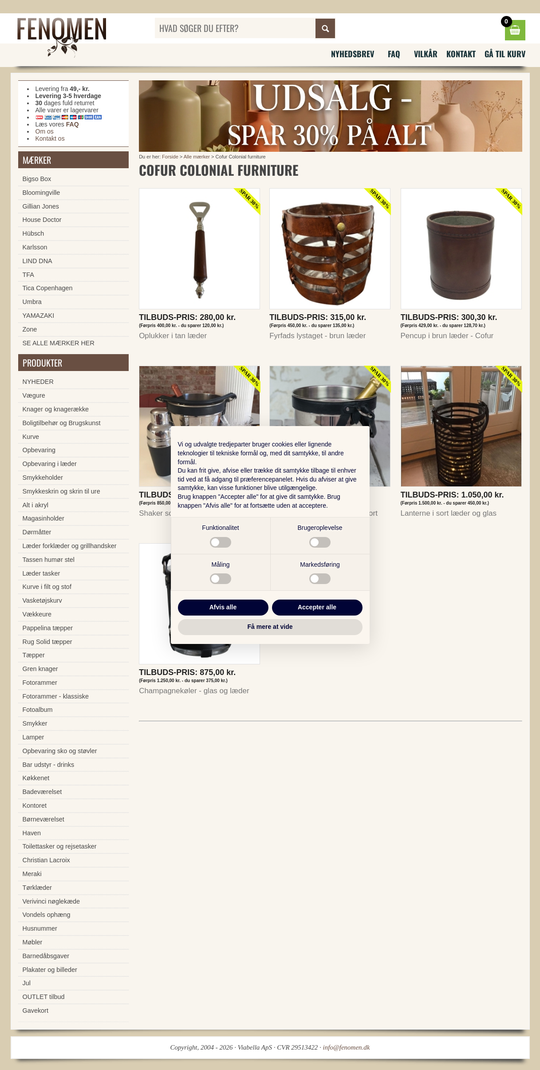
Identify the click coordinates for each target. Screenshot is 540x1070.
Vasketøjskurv (42, 600)
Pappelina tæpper (48, 628)
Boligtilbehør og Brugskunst (62, 422)
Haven (32, 833)
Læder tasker (41, 573)
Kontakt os (50, 138)
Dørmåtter (37, 532)
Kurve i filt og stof (47, 586)
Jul (27, 983)
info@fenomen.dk (346, 1047)
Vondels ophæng (47, 914)
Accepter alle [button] (317, 607)
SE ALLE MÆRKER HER (59, 343)
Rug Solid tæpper (47, 641)
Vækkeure (37, 614)
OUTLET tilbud (44, 996)
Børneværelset (43, 819)
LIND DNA (37, 261)
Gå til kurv (505, 53)
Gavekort (35, 1010)
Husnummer (40, 928)
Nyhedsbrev (352, 53)
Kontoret (35, 805)
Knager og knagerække (56, 409)
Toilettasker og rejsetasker (60, 846)
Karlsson (35, 247)
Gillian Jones (41, 206)
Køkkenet (36, 778)
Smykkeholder (43, 477)
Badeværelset (42, 791)
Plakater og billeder (50, 969)
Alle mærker (197, 156)
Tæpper (34, 655)
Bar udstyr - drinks (49, 764)
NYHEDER (38, 381)
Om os (44, 131)
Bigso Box (37, 178)
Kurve (31, 436)
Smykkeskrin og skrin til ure (61, 491)
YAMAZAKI (39, 315)
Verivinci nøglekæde (51, 901)
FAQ (394, 53)
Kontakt (461, 53)
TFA (28, 274)
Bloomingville (41, 192)
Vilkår (426, 53)
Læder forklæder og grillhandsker (70, 545)
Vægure (34, 395)
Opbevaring (39, 450)
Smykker (35, 723)
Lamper (33, 737)
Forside (170, 156)
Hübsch (33, 233)
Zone (30, 329)
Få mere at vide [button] (270, 626)
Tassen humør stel (49, 559)
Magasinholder (43, 518)
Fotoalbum (38, 709)
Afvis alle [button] (222, 607)
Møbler (33, 942)
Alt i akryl (35, 505)
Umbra (32, 301)
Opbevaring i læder (50, 463)
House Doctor (42, 219)
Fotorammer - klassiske (56, 696)
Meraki (32, 873)
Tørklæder (37, 887)
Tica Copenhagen (48, 288)
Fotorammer (40, 682)
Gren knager (40, 668)
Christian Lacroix (46, 860)
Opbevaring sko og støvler (60, 750)
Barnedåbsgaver (46, 955)
